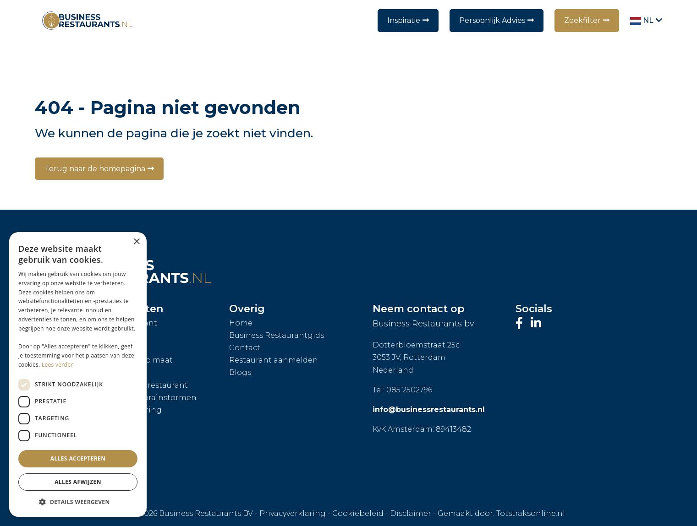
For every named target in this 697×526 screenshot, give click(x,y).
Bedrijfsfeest (110, 434)
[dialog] (78, 374)
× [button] (136, 242)
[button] (77, 502)
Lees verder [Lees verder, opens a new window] (57, 365)
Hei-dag (101, 460)
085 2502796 (409, 389)
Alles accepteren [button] (78, 458)
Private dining (113, 372)
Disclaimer (410, 513)
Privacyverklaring (292, 513)
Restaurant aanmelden (273, 360)
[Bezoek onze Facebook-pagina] (521, 323)
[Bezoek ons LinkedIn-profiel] (536, 323)
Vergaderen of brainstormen (141, 397)
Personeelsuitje (116, 472)
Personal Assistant (121, 323)
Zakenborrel (110, 447)
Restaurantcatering (124, 410)
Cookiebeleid (358, 513)
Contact (244, 347)
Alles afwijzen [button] (78, 482)
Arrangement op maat (129, 360)
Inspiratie (403, 20)
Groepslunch (111, 335)
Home (240, 323)
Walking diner (113, 422)
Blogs (240, 372)
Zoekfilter (582, 20)
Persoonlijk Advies (492, 20)
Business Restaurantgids (276, 335)
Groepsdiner (110, 347)
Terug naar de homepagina (94, 168)
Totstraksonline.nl (530, 513)
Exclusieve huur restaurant (137, 385)
